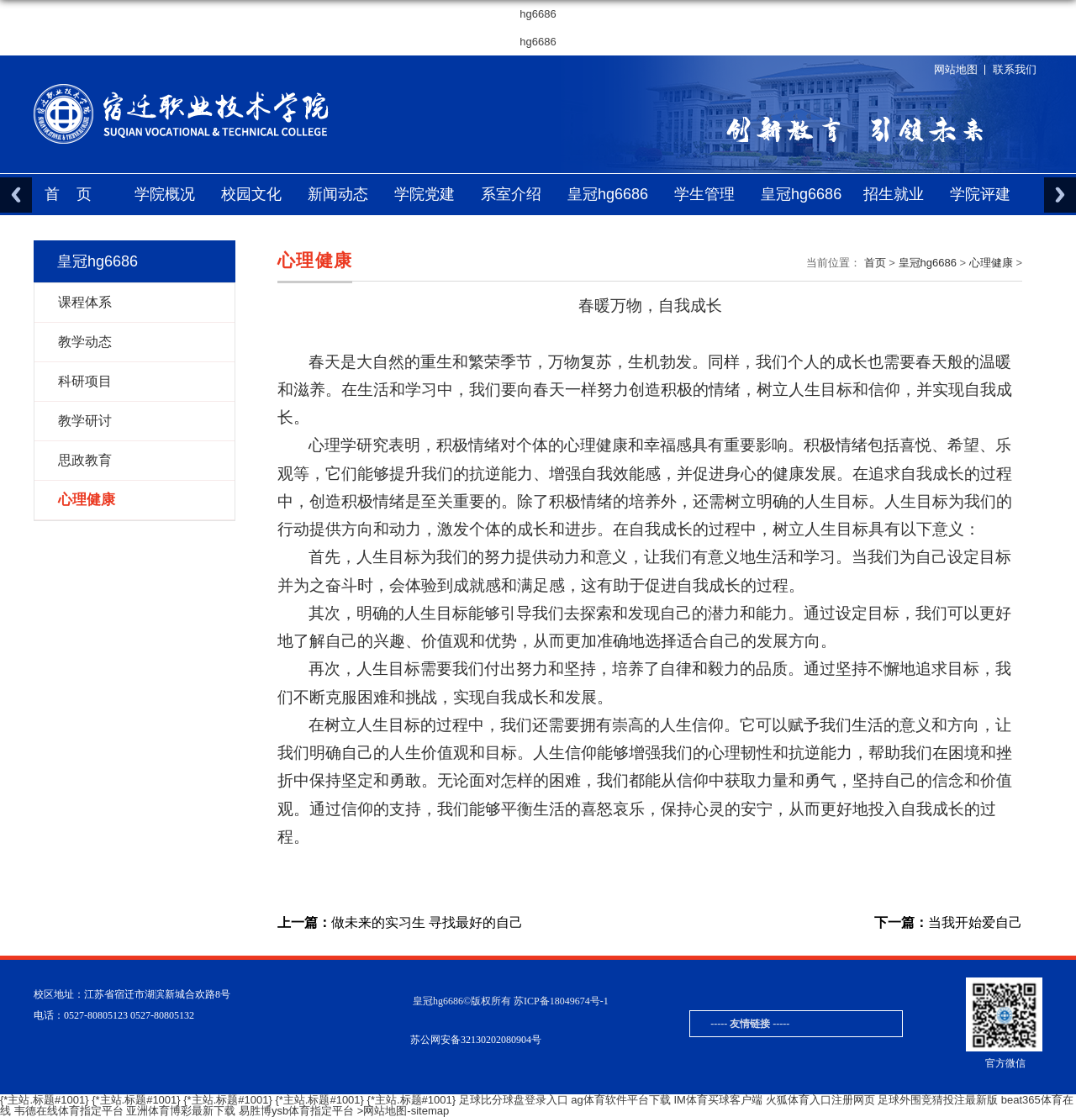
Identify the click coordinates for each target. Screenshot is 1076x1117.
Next (1060, 195)
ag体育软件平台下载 (620, 1099)
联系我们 (1014, 69)
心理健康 (991, 262)
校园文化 (251, 194)
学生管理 (704, 194)
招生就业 (893, 194)
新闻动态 (338, 194)
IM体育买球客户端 (717, 1099)
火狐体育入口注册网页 (820, 1099)
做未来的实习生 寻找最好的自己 (400, 923)
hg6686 (538, 14)
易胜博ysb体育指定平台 (296, 1110)
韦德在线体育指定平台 (69, 1110)
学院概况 (164, 194)
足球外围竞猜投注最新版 (938, 1099)
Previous (16, 195)
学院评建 (980, 194)
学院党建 (424, 194)
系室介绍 (511, 194)
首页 (76, 194)
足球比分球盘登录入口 (513, 1099)
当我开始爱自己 (948, 923)
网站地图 (956, 69)
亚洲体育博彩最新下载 (180, 1110)
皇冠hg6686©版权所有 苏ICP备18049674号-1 (511, 1001)
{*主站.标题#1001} (44, 1099)
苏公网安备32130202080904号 (475, 1040)
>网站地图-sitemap (403, 1110)
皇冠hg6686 (607, 194)
